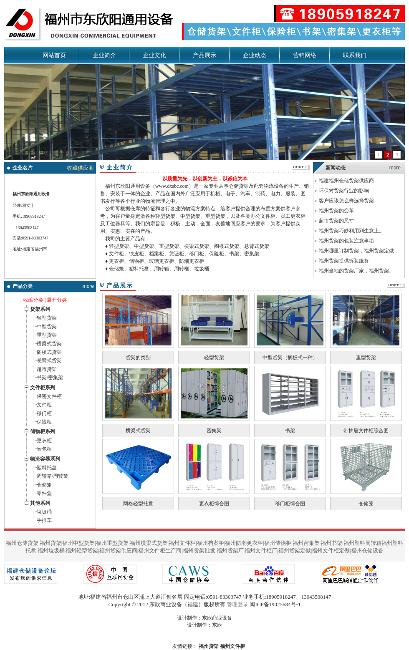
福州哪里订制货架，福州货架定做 (356, 251)
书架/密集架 (50, 377)
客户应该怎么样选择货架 (346, 201)
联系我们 (354, 55)
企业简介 (104, 55)
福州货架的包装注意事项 (346, 241)
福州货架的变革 (336, 211)
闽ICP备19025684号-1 (275, 604)
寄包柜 (44, 449)
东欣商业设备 (217, 618)
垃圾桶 (44, 512)
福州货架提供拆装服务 (344, 261)
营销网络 (304, 55)
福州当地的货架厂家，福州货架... (356, 271)
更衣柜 (44, 440)
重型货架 (47, 335)
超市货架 (47, 369)
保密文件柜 (49, 396)
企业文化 (154, 55)
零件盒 (44, 493)
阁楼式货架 (49, 352)
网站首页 (54, 55)
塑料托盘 (47, 468)
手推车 (44, 520)
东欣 (217, 625)
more (88, 286)
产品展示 (204, 55)
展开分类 (57, 300)
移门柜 (44, 413)
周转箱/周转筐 (52, 476)
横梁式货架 (49, 344)
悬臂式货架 (49, 360)
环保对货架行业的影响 (344, 191)
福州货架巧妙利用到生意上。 (351, 231)
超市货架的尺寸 (336, 221)
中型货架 (47, 327)
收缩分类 (33, 300)
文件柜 (44, 405)
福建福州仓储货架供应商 (346, 181)
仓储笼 (44, 485)
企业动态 (254, 55)
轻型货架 (47, 318)
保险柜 (44, 422)
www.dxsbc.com (172, 186)
